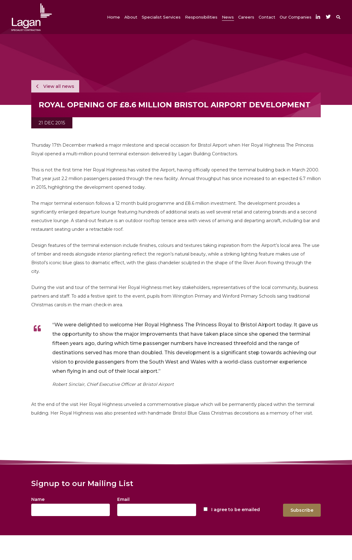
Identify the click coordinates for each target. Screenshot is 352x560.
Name (38, 499)
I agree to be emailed (235, 509)
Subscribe (301, 510)
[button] (131, 17)
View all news (55, 86)
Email (123, 499)
